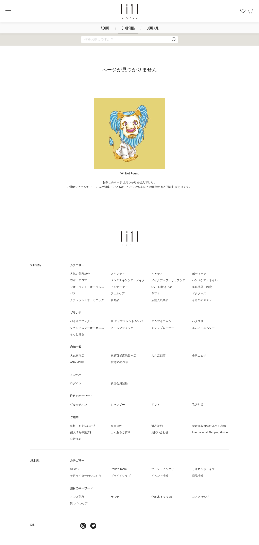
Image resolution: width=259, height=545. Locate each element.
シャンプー (118, 404)
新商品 (115, 300)
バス (73, 293)
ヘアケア (157, 273)
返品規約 (157, 425)
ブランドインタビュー (165, 469)
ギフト (155, 293)
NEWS (74, 469)
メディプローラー (162, 327)
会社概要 (75, 438)
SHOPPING (128, 27)
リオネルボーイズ (203, 469)
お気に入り (243, 11)
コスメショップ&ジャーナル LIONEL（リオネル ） (129, 11)
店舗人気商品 (159, 300)
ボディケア (199, 273)
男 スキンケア (79, 503)
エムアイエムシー (162, 321)
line (73, 526)
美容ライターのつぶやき (85, 475)
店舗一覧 (75, 346)
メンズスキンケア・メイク (128, 280)
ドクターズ (199, 293)
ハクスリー (199, 321)
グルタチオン (78, 404)
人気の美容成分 (80, 273)
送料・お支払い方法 (83, 425)
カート (251, 11)
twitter (93, 526)
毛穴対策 (197, 404)
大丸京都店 (158, 355)
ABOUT (105, 27)
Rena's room (119, 469)
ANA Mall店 (77, 362)
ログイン (75, 383)
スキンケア (118, 273)
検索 (174, 39)
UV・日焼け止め (161, 287)
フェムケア (118, 293)
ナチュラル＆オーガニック (87, 300)
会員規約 (116, 425)
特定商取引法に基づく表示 (209, 425)
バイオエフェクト (81, 321)
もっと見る (77, 334)
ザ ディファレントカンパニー (129, 321)
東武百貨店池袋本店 (123, 355)
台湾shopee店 (119, 362)
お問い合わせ (159, 432)
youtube (103, 526)
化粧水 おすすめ (161, 496)
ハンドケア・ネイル (205, 280)
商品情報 (197, 475)
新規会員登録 (119, 383)
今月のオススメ (202, 300)
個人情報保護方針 (81, 432)
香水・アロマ (78, 280)
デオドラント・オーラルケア (88, 287)
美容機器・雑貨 (202, 287)
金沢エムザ (199, 355)
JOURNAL (152, 27)
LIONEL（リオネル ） (129, 238)
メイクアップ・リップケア (168, 280)
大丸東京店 (77, 355)
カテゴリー (77, 265)
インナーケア (119, 287)
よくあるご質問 (121, 432)
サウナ (115, 496)
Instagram (83, 526)
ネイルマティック (122, 327)
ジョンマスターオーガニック (88, 327)
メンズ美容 (77, 496)
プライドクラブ (121, 475)
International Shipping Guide (210, 432)
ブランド (75, 312)
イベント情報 (159, 475)
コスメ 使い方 (201, 496)
